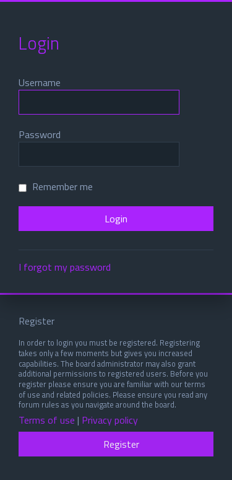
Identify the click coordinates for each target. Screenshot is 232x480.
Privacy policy (110, 420)
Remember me (56, 186)
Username (40, 82)
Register (121, 444)
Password (40, 134)
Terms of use (47, 420)
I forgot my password (65, 267)
